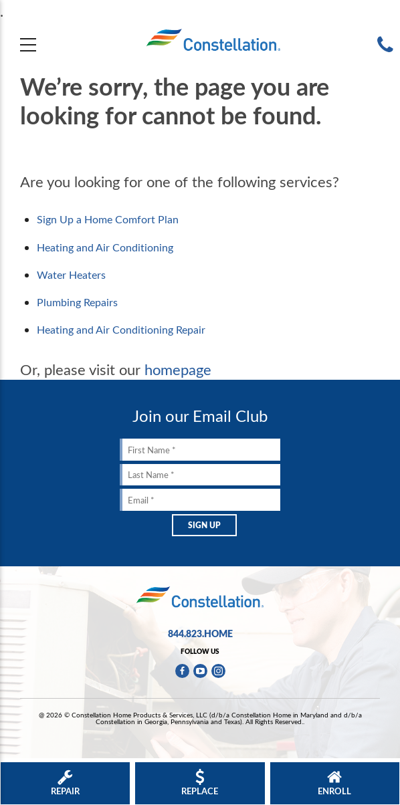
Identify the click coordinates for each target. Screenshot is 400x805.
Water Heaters (71, 274)
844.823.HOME (200, 633)
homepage (177, 369)
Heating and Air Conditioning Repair (121, 329)
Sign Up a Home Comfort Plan (108, 219)
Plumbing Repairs (77, 302)
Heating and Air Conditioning (105, 247)
